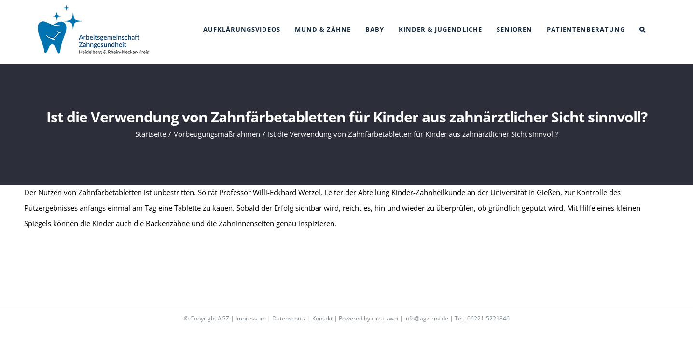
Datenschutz (289, 318)
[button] (657, 29)
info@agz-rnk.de (426, 318)
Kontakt (322, 318)
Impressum (251, 318)
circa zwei (385, 318)
